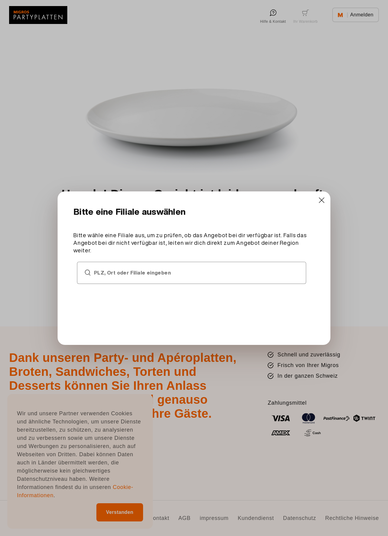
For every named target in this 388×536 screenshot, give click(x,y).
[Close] (321, 200)
